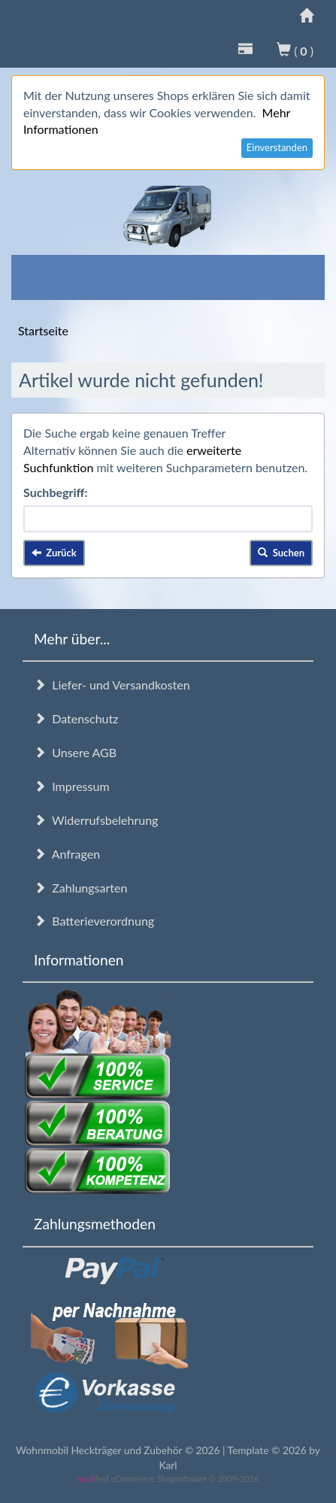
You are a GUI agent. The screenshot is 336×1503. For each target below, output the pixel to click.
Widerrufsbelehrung (96, 820)
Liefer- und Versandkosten (112, 684)
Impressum (72, 786)
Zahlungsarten (80, 887)
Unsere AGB (75, 752)
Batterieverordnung (94, 921)
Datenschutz (76, 718)
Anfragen (67, 854)
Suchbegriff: (55, 492)
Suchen (281, 553)
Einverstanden (277, 147)
